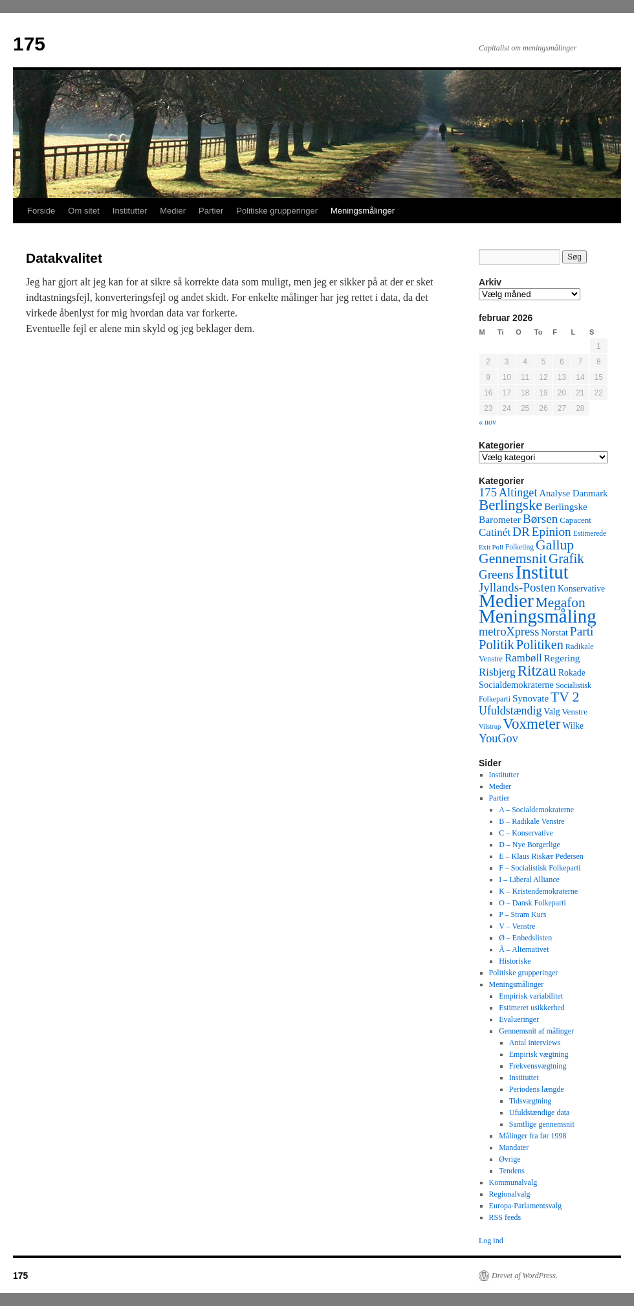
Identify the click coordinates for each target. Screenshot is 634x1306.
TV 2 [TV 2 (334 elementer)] (565, 697)
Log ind (491, 1240)
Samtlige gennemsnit (541, 1124)
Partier (211, 211)
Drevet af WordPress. (525, 1275)
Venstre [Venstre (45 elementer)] (574, 711)
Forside (41, 211)
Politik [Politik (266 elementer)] (496, 644)
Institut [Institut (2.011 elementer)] (542, 572)
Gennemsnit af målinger (536, 1030)
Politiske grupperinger (277, 211)
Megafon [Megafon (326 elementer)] (560, 602)
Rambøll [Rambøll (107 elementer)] (523, 658)
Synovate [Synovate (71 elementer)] (530, 698)
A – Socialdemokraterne (536, 809)
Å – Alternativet (524, 949)
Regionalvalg (509, 1194)
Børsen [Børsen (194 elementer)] (540, 519)
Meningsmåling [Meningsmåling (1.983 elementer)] (537, 616)
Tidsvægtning (530, 1100)
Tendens (512, 1170)
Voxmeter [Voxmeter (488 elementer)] (531, 723)
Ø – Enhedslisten (525, 937)
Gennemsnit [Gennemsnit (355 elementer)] (513, 558)
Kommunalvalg (513, 1182)
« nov (487, 421)
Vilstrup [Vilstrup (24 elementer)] (490, 726)
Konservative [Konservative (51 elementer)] (581, 588)
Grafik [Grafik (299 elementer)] (566, 558)
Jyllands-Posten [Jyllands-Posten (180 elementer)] (517, 587)
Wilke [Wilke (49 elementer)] (573, 726)
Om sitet (83, 211)
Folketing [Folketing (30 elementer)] (519, 547)
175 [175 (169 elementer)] (488, 492)
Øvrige (509, 1159)
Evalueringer (519, 1019)
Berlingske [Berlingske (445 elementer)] (510, 505)
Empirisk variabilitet (531, 996)
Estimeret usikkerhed (532, 1007)
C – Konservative (526, 832)
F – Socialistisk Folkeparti (539, 867)
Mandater (514, 1147)
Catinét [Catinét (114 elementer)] (494, 532)
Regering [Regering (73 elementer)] (562, 657)
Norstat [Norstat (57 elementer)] (554, 632)
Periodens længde (536, 1089)
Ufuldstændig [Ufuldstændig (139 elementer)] (510, 710)
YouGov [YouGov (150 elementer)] (498, 738)
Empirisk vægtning (539, 1054)
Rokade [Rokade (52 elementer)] (571, 673)
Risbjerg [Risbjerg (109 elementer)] (497, 672)
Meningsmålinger (363, 211)
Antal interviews (535, 1042)
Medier (173, 211)
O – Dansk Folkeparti (532, 902)
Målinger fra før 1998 (532, 1135)
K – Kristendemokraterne (538, 891)
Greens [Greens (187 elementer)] (496, 574)
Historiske (514, 961)
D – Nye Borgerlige (529, 844)
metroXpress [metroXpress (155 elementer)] (509, 631)
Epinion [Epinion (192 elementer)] (551, 531)
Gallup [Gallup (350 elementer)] (555, 545)
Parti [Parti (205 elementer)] (582, 631)
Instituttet (524, 1077)
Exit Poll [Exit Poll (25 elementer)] (491, 547)
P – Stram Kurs (522, 914)
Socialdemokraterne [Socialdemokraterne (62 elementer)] (516, 685)
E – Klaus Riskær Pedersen (541, 856)
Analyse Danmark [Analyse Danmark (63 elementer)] (573, 493)
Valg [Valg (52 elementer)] (551, 711)
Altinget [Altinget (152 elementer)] (518, 492)
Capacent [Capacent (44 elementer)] (575, 520)
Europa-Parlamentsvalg (525, 1205)
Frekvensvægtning (538, 1065)
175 (29, 43)
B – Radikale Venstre (531, 821)
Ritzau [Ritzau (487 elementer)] (537, 670)
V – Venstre (517, 926)
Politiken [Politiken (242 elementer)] (539, 644)
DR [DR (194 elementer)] (521, 531)
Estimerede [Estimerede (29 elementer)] (589, 533)
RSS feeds (505, 1217)
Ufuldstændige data (539, 1112)
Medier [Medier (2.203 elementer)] (506, 600)
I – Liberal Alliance (529, 879)
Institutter (130, 211)
